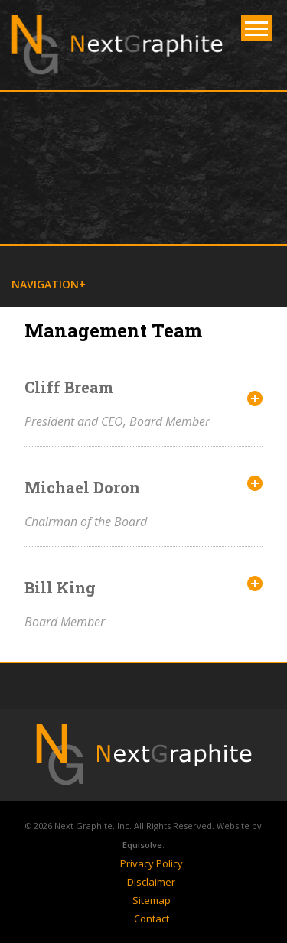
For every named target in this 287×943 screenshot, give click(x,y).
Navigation (45, 284)
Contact (151, 918)
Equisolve (142, 844)
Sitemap (151, 900)
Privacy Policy (151, 863)
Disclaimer (151, 882)
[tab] (143, 404)
